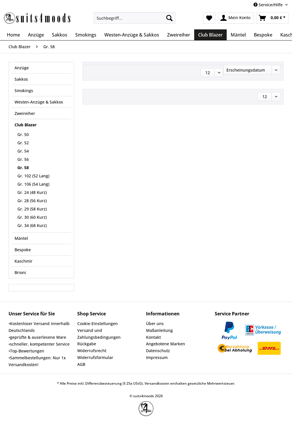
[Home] (13, 34)
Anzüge (22, 67)
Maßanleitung (159, 330)
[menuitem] (135, 20)
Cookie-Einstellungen (97, 323)
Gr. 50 (23, 134)
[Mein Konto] (236, 18)
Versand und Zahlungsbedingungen (99, 334)
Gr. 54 (23, 151)
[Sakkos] (59, 34)
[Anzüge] (36, 34)
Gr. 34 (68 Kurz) (32, 225)
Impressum (157, 357)
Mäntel (21, 238)
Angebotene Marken (165, 343)
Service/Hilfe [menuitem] (269, 4)
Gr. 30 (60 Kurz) (32, 217)
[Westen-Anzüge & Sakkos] (131, 34)
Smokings (24, 90)
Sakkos (21, 79)
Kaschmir (24, 261)
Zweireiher (25, 113)
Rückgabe (86, 343)
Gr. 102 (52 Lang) (33, 176)
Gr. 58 (23, 167)
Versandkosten (157, 383)
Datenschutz (158, 350)
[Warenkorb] (272, 18)
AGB (81, 364)
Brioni (20, 272)
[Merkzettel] (209, 18)
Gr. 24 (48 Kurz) (32, 192)
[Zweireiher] (178, 34)
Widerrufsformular (95, 357)
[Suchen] (169, 18)
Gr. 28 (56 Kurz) (32, 200)
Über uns (155, 323)
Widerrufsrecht (91, 350)
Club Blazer (25, 124)
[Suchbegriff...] (135, 18)
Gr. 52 (23, 142)
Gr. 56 (23, 159)
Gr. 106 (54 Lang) (33, 184)
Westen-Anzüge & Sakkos (39, 102)
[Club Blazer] (210, 34)
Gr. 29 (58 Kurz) (32, 209)
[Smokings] (85, 34)
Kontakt (153, 337)
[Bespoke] (263, 34)
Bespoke (23, 249)
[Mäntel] (238, 34)
